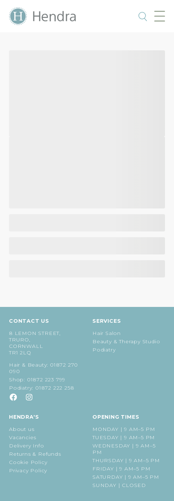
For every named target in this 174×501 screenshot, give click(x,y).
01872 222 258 (54, 388)
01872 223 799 (46, 379)
